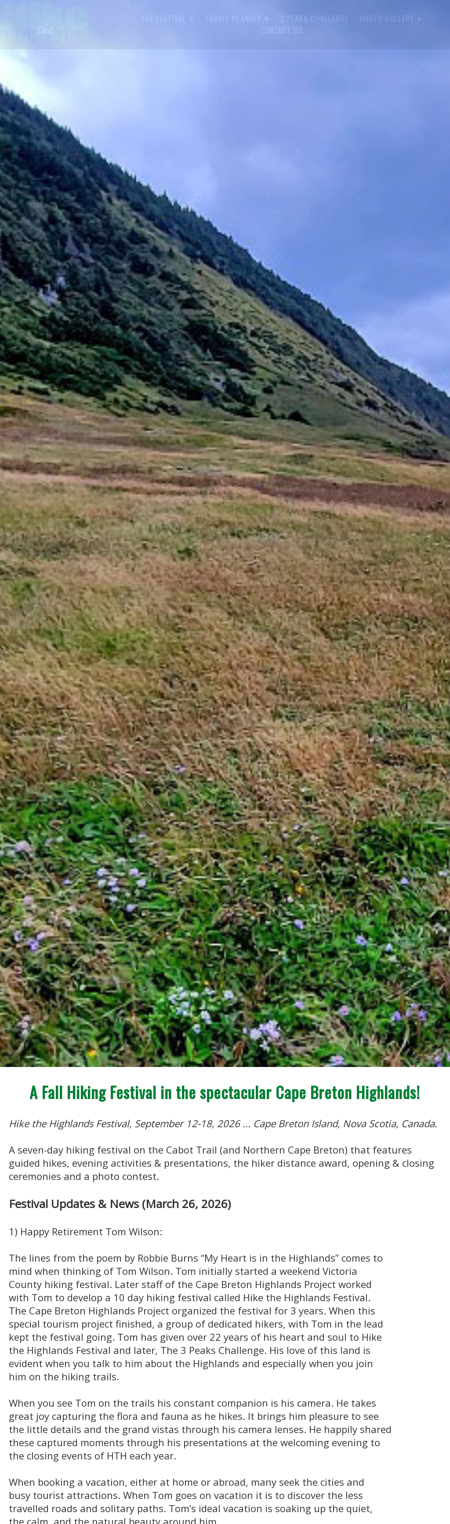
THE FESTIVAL (167, 18)
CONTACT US (281, 30)
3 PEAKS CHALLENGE (314, 18)
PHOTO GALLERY (390, 18)
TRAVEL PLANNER (237, 18)
